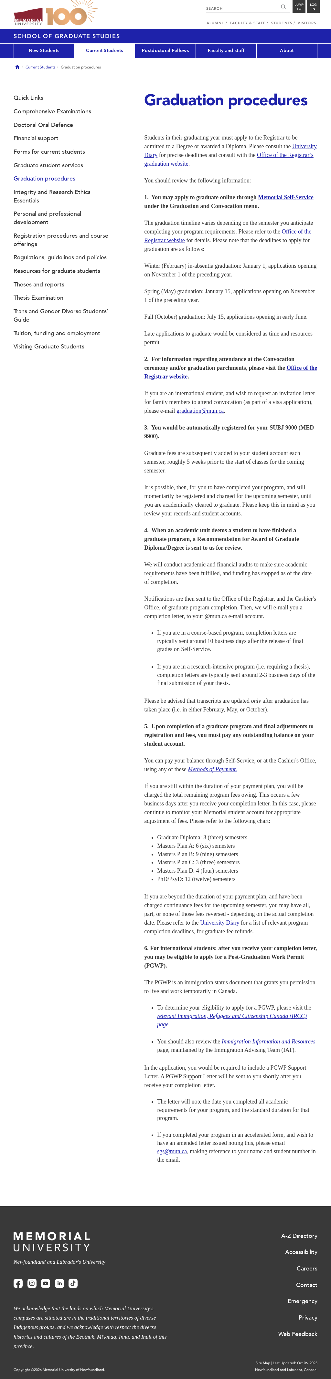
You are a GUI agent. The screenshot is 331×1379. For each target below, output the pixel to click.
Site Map (263, 1363)
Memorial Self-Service (285, 197)
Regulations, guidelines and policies (60, 257)
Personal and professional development (47, 218)
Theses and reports (39, 284)
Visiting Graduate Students (49, 346)
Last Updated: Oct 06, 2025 (295, 1363)
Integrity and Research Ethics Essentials (52, 196)
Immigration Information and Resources (268, 1041)
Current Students (104, 50)
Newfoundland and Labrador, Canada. (286, 1370)
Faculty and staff (226, 50)
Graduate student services (48, 165)
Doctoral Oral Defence (43, 125)
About (287, 50)
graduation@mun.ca (200, 411)
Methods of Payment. (212, 769)
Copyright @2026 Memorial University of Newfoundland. (59, 1370)
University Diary (219, 922)
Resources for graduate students (57, 271)
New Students (44, 50)
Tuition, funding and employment (57, 333)
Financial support (36, 138)
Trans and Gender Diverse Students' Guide (61, 315)
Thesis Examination (38, 297)
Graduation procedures (44, 178)
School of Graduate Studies (67, 36)
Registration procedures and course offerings (61, 240)
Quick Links (28, 97)
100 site (71, 13)
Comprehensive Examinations (52, 111)
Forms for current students (49, 151)
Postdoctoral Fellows (165, 50)
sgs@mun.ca (172, 1151)
